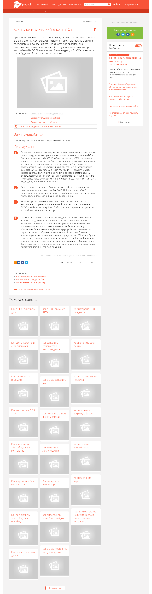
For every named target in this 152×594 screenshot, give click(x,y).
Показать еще (55, 588)
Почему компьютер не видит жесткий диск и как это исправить (85, 516)
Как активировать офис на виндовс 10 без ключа (121, 98)
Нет (92, 262)
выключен (26, 190)
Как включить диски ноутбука (85, 378)
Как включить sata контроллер (30, 282)
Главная (16, 11)
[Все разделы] (131, 4)
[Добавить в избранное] (95, 29)
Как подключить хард (83, 479)
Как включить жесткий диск (43, 122)
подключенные (45, 164)
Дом (53, 4)
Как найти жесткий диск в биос (31, 279)
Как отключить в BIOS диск (20, 378)
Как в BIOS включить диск (23, 310)
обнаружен (67, 175)
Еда (37, 4)
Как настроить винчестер (51, 483)
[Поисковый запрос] (97, 4)
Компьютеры (75, 4)
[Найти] (109, 4)
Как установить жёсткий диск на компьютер (20, 447)
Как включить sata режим (84, 344)
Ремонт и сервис (42, 11)
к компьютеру (60, 164)
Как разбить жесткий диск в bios (23, 553)
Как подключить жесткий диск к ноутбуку (20, 518)
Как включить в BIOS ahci (23, 412)
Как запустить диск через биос (45, 118)
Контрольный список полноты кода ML (123, 114)
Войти (116, 4)
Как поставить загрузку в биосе (83, 412)
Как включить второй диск (81, 445)
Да (80, 262)
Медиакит (115, 22)
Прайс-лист (125, 22)
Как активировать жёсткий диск (31, 276)
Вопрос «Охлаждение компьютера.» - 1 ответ (40, 126)
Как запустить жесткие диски (51, 449)
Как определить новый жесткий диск (54, 516)
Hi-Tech (44, 4)
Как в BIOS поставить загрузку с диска (55, 550)
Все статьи (125, 122)
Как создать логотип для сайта (123, 106)
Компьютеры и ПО (28, 11)
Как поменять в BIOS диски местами (54, 415)
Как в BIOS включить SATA (54, 310)
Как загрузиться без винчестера (22, 482)
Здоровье (61, 4)
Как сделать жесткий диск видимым (23, 344)
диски (33, 164)
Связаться (134, 22)
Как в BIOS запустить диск (54, 381)
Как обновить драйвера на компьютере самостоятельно (125, 61)
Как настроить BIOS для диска (85, 310)
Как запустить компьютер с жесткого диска (51, 346)
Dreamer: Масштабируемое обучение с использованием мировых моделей (123, 87)
